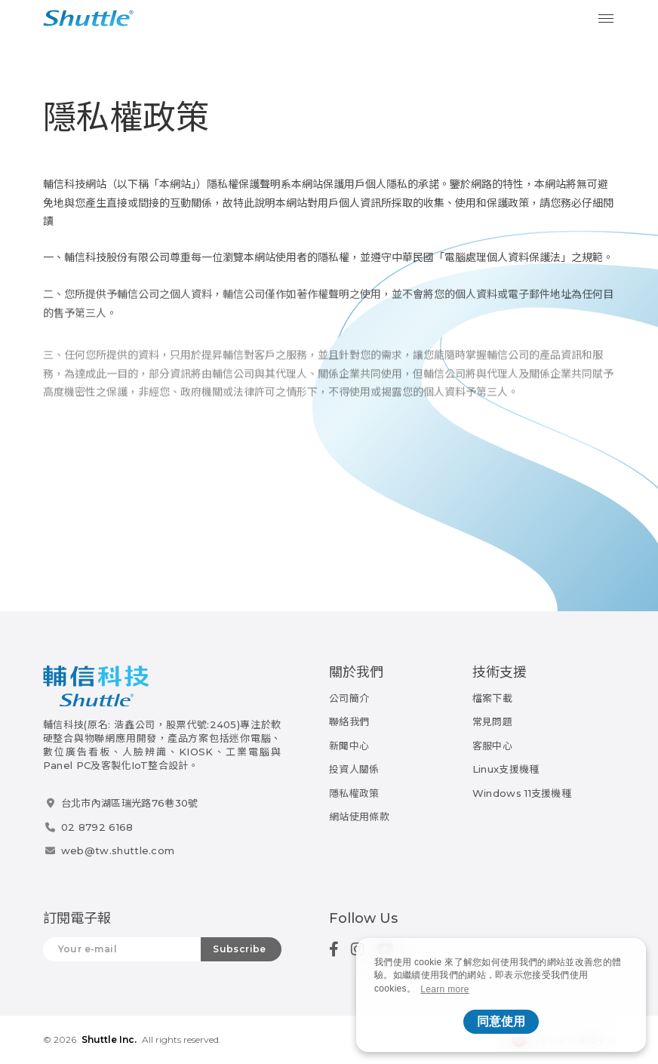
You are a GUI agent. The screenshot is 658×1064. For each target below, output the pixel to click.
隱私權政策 (354, 793)
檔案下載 (492, 698)
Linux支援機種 (506, 769)
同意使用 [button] (501, 1021)
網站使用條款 (359, 816)
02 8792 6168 (97, 827)
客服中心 (492, 746)
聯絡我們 (349, 721)
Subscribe (239, 949)
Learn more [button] (444, 989)
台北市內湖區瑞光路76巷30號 (129, 803)
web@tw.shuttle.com (118, 850)
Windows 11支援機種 (521, 793)
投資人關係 (354, 769)
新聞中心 (349, 746)
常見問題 (492, 721)
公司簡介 (349, 698)
